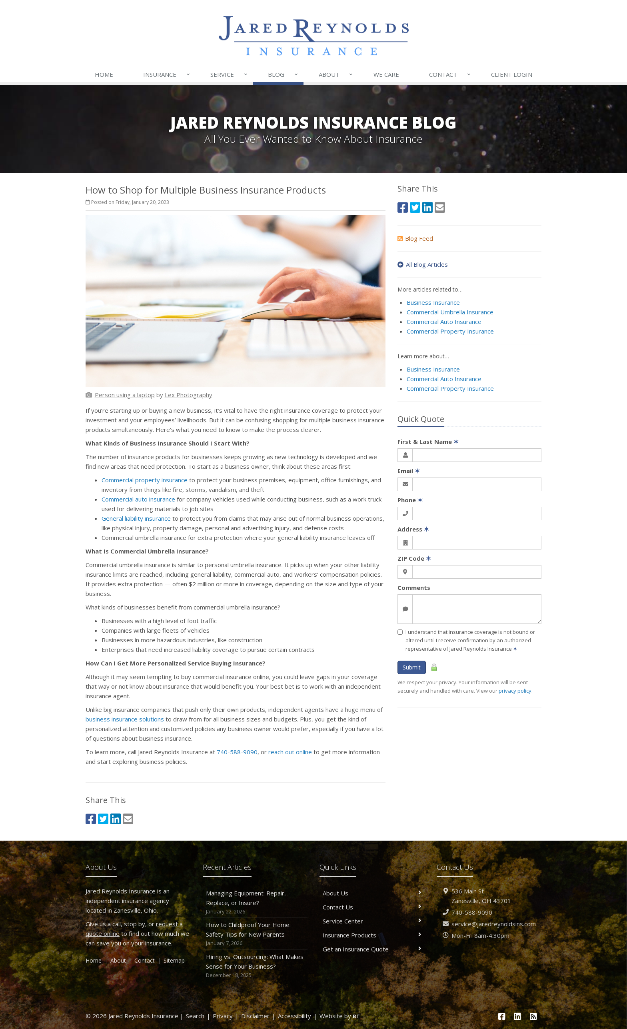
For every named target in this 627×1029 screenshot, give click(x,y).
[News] (533, 1016)
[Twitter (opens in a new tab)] (103, 819)
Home (104, 74)
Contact (450, 74)
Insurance (167, 74)
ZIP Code (414, 558)
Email (408, 471)
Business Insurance (433, 302)
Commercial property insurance (145, 480)
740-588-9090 (237, 752)
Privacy (223, 1016)
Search (195, 1016)
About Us (372, 893)
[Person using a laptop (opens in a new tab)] (125, 395)
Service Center (372, 921)
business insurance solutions (125, 719)
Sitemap (174, 960)
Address (413, 529)
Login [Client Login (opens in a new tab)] (511, 74)
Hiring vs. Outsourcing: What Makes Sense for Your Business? (255, 966)
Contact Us (372, 907)
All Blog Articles (422, 264)
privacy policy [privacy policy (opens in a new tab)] (515, 690)
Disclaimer (255, 1016)
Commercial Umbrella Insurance (450, 312)
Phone (410, 500)
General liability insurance (136, 518)
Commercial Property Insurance (450, 331)
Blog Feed (415, 238)
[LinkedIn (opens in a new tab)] (115, 819)
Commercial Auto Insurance (444, 322)
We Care (386, 74)
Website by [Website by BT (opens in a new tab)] (339, 1016)
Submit (412, 667)
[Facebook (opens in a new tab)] (91, 819)
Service (229, 74)
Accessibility (294, 1016)
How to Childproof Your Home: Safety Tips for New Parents (255, 934)
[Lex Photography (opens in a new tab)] (188, 395)
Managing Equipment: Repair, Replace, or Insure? (255, 902)
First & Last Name (428, 442)
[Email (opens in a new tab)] (128, 819)
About (336, 74)
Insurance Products (372, 935)
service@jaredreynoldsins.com (493, 924)
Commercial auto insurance (138, 499)
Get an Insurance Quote (372, 949)
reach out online (290, 752)
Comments (413, 587)
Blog (283, 74)
